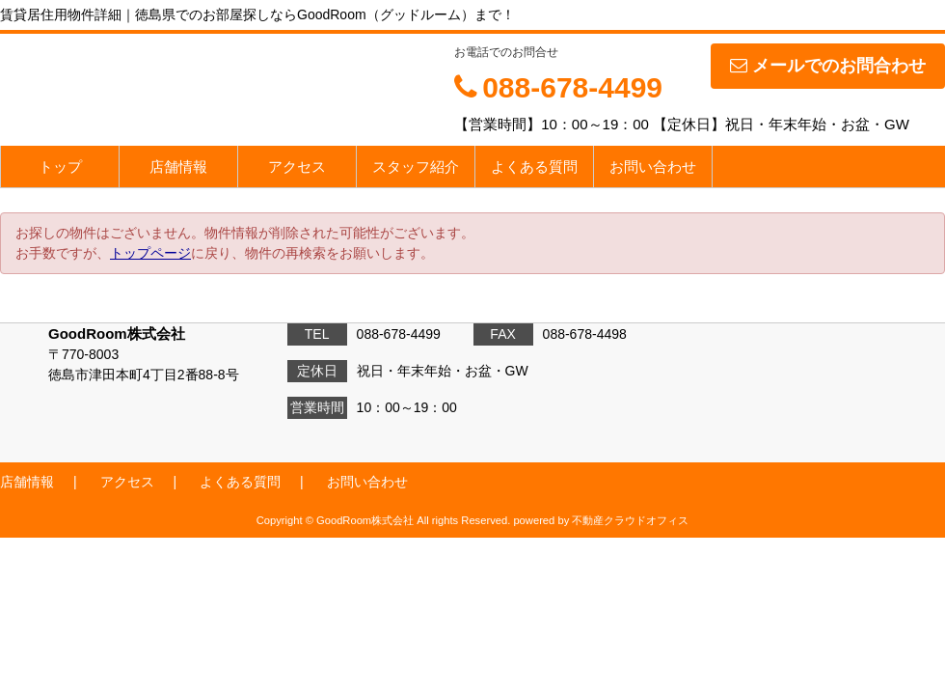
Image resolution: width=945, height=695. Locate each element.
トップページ (150, 253)
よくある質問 (534, 166)
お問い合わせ (652, 166)
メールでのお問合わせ (828, 65)
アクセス (297, 166)
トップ (60, 166)
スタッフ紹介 (415, 166)
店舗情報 (178, 166)
